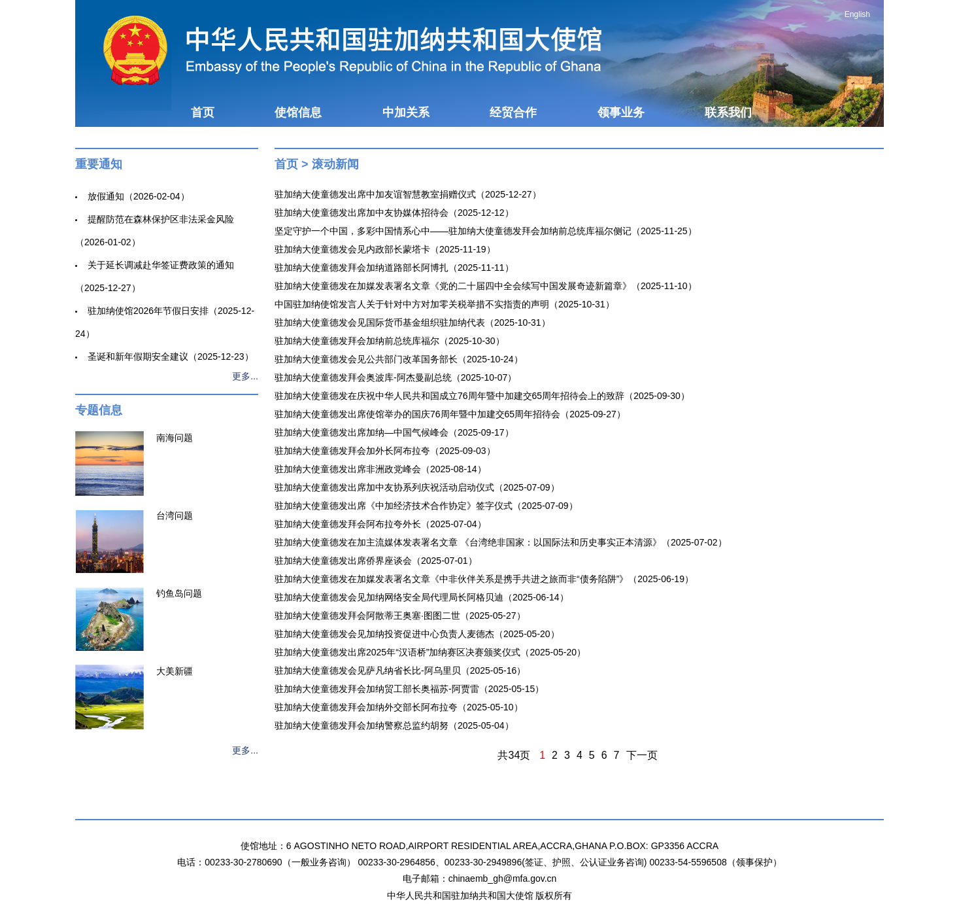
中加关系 (405, 112)
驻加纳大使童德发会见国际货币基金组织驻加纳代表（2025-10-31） (412, 322)
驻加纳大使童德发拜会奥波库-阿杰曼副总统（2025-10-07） (395, 377)
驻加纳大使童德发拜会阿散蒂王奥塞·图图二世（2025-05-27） (400, 615)
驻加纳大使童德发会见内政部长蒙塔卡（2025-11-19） (385, 249)
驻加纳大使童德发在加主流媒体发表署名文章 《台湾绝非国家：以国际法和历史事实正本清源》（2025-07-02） (501, 542)
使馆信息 (298, 112)
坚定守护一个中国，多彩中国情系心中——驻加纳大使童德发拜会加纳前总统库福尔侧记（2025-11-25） (486, 231)
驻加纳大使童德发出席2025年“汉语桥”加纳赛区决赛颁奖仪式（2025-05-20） (430, 652)
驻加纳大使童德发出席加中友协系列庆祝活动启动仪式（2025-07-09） (417, 487)
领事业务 (621, 112)
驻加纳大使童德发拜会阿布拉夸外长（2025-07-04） (380, 524)
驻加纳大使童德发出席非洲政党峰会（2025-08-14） (380, 469)
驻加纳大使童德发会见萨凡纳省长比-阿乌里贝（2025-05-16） (400, 670)
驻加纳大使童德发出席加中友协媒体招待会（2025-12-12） (394, 212)
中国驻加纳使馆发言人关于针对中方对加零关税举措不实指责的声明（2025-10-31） (444, 304)
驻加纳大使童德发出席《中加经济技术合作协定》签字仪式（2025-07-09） (426, 505)
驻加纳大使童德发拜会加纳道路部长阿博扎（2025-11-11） (394, 267)
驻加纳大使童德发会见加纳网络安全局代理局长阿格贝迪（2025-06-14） (422, 597)
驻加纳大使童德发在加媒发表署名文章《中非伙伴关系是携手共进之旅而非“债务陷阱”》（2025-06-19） (484, 579)
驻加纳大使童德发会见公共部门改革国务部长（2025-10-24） (399, 359)
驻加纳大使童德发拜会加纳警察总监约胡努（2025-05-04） (394, 725)
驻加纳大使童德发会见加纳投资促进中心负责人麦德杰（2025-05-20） (417, 634)
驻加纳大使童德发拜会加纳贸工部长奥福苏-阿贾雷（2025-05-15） (409, 689)
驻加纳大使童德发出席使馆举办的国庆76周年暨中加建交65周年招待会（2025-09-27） (450, 414)
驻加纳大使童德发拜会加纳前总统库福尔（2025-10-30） (390, 341)
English (857, 14)
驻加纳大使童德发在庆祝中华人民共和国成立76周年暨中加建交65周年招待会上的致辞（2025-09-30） (482, 396)
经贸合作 (513, 112)
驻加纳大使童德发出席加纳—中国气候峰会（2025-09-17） (394, 432)
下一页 (642, 755)
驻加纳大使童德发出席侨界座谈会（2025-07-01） (376, 560)
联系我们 (728, 112)
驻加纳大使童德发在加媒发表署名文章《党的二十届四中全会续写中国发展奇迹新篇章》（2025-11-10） (486, 286)
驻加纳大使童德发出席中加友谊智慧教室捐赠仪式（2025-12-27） (408, 194)
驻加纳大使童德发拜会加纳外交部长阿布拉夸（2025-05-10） (399, 707)
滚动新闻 (335, 164)
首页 (202, 112)
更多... (245, 376)
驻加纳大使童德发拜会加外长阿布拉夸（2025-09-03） (385, 450)
